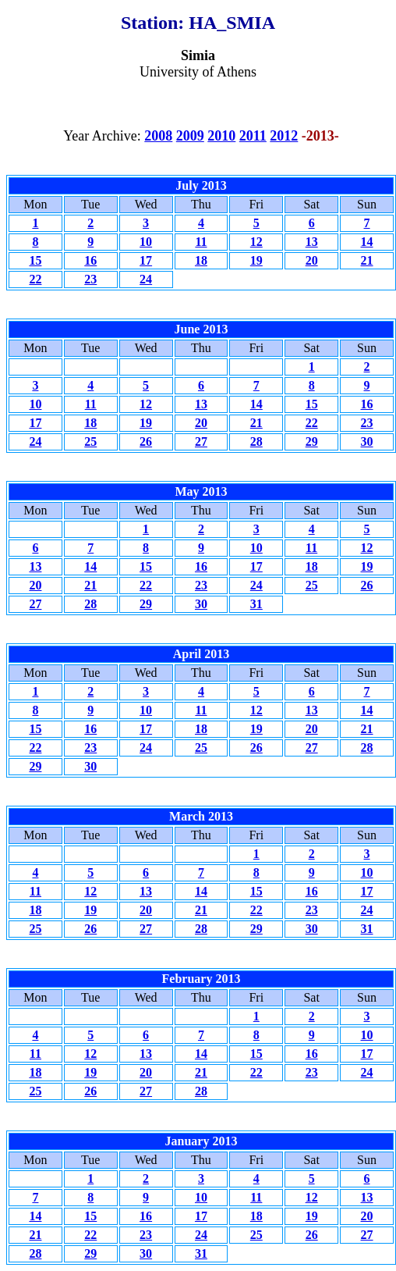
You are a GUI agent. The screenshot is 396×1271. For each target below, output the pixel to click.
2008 (158, 136)
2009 (190, 136)
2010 (221, 136)
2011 (253, 136)
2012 (284, 136)
